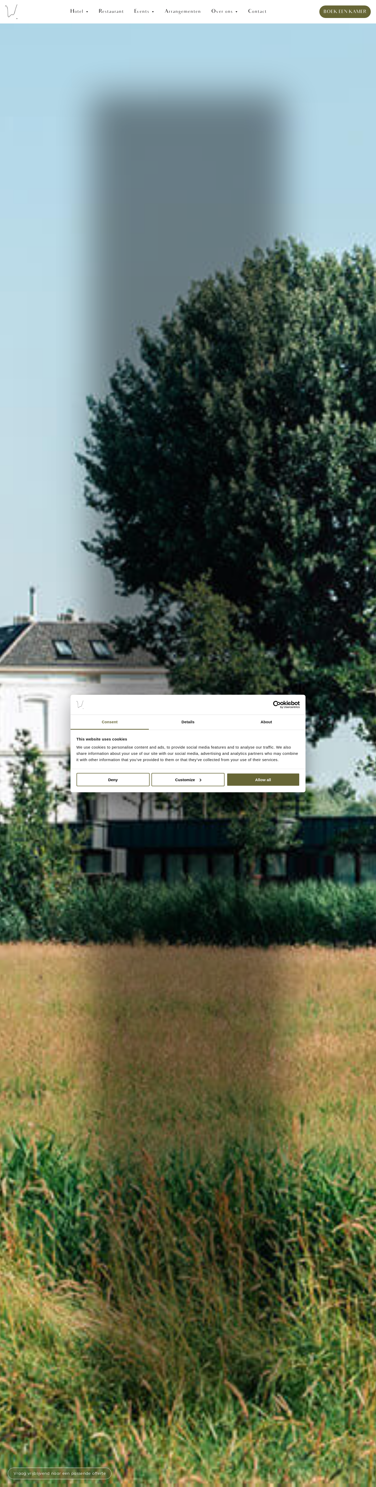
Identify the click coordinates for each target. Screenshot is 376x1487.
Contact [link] (257, 12)
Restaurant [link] (111, 12)
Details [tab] (188, 722)
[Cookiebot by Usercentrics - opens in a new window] (277, 705)
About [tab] (266, 722)
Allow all (263, 779)
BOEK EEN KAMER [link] (345, 12)
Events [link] (141, 12)
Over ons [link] (222, 12)
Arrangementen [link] (182, 12)
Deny (113, 779)
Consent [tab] (110, 722)
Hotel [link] (76, 12)
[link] (188, 11)
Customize (188, 779)
